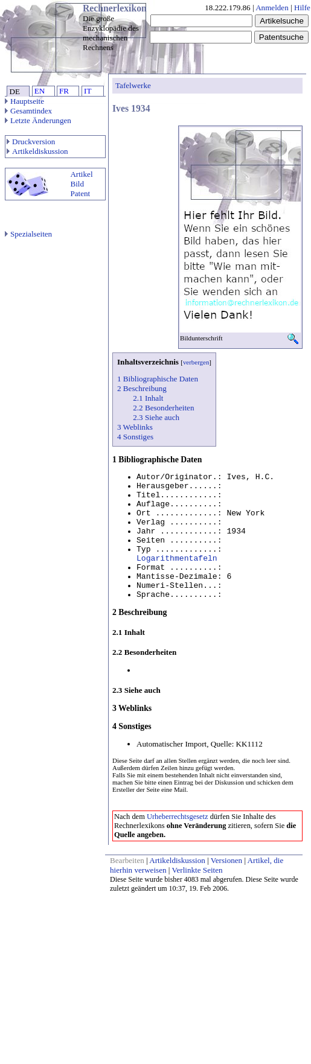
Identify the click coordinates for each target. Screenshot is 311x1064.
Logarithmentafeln (176, 558)
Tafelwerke (133, 85)
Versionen (226, 860)
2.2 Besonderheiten (163, 407)
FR (64, 90)
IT (87, 90)
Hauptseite (24, 101)
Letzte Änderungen (38, 120)
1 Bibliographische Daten (157, 378)
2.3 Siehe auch (156, 417)
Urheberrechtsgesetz (177, 816)
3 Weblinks (135, 427)
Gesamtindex (28, 110)
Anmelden (272, 7)
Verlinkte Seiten (197, 869)
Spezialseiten (28, 233)
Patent (80, 193)
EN (39, 90)
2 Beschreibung (142, 388)
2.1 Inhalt (148, 398)
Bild (77, 183)
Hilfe (302, 7)
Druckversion (31, 141)
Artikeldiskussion (37, 151)
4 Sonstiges (135, 436)
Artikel (81, 174)
